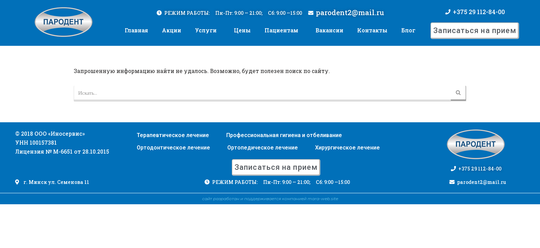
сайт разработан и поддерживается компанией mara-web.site (270, 242)
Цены (242, 28)
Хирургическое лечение (347, 191)
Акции (171, 28)
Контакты (372, 28)
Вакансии (329, 28)
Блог (408, 28)
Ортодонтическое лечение (173, 191)
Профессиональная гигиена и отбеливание (284, 178)
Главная (136, 28)
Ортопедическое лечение (262, 191)
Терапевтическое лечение (173, 178)
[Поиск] (262, 92)
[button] (474, 28)
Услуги (206, 28)
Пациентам (281, 28)
